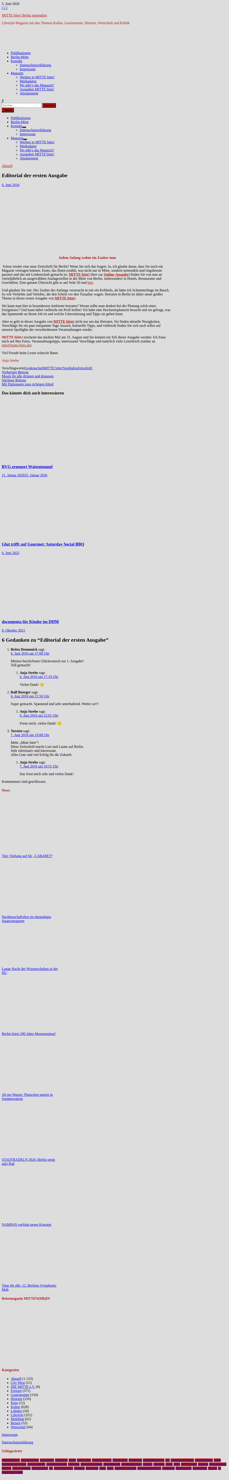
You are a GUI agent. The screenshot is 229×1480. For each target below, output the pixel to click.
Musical (6, 1468)
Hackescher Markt (91, 1464)
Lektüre (16, 1411)
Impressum (28, 69)
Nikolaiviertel (40, 1468)
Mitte (177, 1464)
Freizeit (16, 1391)
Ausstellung (47, 1460)
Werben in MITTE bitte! (37, 77)
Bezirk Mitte (120, 1460)
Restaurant (92, 1468)
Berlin (72, 1460)
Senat (102, 1468)
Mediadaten (28, 81)
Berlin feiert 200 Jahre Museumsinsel (28, 1034)
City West (18, 1383)
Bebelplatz (61, 1460)
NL (51, 1468)
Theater (212, 1468)
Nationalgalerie (21, 1468)
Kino (14, 1403)
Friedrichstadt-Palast (14, 1464)
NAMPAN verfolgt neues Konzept (26, 1224)
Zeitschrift (84, 368)
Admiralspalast (11, 1460)
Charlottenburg (204, 1460)
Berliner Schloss (102, 1460)
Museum (203, 1464)
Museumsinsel (217, 1464)
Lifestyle (17, 1415)
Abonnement (29, 93)
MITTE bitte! (79, 274)
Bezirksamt (135, 1460)
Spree (110, 1468)
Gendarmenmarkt (56, 1464)
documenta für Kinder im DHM (30, 621)
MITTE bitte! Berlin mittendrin (24, 15)
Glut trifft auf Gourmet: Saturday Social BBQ (43, 544)
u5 (219, 1468)
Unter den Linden (12, 1472)
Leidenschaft (34, 368)
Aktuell (7, 166)
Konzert (148, 1464)
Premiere (79, 1468)
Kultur (15, 1407)
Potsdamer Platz (63, 1468)
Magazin (17, 73)
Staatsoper (168, 1468)
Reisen (16, 1423)
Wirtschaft (18, 1427)
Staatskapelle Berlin (149, 1468)
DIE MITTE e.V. (23, 1387)
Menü (8, 110)
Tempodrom (200, 1468)
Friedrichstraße (36, 1464)
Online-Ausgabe (116, 274)
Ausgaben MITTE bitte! (37, 89)
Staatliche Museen (125, 1468)
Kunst (169, 1464)
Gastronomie (20, 1395)
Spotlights (70, 368)
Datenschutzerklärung (35, 65)
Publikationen (21, 53)
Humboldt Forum (131, 1464)
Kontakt (16, 61)
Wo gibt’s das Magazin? (37, 85)
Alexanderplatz (30, 1460)
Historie (16, 1399)
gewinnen (74, 1464)
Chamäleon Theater (182, 1460)
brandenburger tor (153, 1460)
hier (90, 282)
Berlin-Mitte (20, 57)
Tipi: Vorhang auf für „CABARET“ (27, 856)
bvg (167, 1460)
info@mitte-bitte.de (16, 345)
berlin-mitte (84, 1460)
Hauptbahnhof (111, 1464)
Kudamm (159, 1464)
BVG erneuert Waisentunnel (27, 466)
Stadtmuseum (184, 1468)
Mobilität (17, 1419)
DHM (217, 1460)
